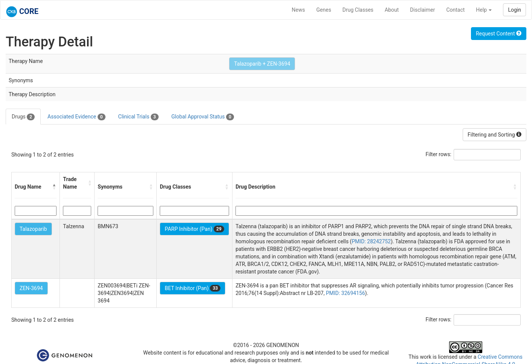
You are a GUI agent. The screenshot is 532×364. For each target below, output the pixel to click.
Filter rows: (439, 154)
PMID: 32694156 (345, 293)
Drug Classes (357, 10)
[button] (54, 186)
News (298, 10)
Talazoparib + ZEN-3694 (262, 64)
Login (514, 10)
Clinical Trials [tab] (138, 117)
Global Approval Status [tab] (202, 117)
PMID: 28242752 (371, 241)
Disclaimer (422, 10)
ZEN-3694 (31, 288)
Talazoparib (33, 229)
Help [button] (484, 10)
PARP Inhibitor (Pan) (194, 229)
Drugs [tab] (23, 117)
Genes (323, 10)
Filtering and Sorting (494, 135)
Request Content (498, 34)
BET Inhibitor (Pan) (192, 288)
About (392, 10)
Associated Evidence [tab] (76, 117)
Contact (455, 10)
